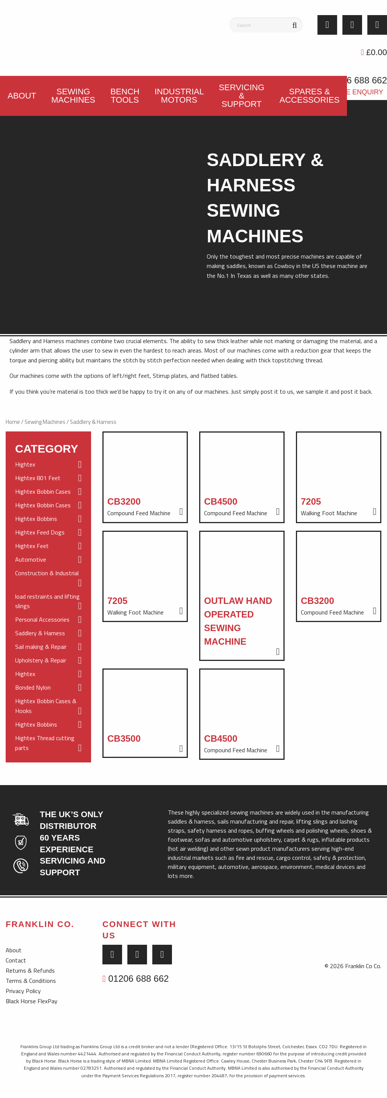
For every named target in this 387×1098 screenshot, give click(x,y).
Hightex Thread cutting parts (48, 743)
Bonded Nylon (48, 688)
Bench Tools (124, 96)
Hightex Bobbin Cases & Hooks (48, 706)
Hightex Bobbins (48, 519)
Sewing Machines (73, 96)
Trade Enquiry (355, 92)
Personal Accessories (48, 620)
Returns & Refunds (30, 970)
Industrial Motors (179, 96)
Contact (16, 960)
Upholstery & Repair (48, 660)
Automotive (48, 560)
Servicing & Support (242, 96)
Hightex (48, 465)
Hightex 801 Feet (48, 478)
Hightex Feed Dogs (48, 532)
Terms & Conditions (31, 980)
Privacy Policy (23, 990)
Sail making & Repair (48, 647)
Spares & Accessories (310, 96)
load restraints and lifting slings (48, 601)
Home (13, 421)
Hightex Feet (48, 546)
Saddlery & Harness (48, 633)
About (22, 95)
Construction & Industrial (48, 578)
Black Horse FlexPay (31, 1001)
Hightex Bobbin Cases (48, 492)
